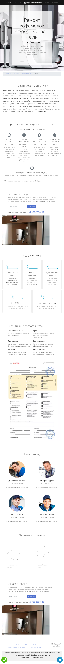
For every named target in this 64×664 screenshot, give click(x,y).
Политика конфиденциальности (16, 647)
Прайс (47, 2)
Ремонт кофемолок (27, 73)
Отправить (31, 206)
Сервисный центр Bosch (12, 73)
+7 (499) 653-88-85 (32, 42)
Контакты (55, 2)
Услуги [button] (8, 2)
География (17, 2)
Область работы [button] (35, 647)
